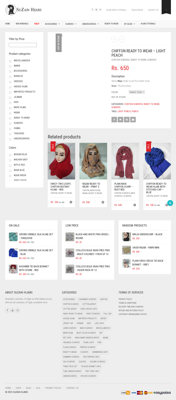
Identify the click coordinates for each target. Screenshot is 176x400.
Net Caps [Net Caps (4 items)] (67, 338)
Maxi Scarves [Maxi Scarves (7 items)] (86, 328)
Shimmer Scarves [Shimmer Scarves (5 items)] (71, 357)
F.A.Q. (38, 388)
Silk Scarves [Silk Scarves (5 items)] (69, 361)
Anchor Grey (21, 159)
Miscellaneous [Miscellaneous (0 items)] (103, 328)
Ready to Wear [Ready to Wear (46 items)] (70, 352)
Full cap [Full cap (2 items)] (107, 314)
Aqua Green (20, 175)
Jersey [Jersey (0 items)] (103, 318)
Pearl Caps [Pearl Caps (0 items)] (88, 342)
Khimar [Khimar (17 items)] (80, 323)
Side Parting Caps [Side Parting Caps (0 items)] (91, 357)
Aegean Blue (20, 154)
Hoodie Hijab (20, 86)
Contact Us (153, 10)
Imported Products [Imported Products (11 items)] (87, 318)
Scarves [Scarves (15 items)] (84, 352)
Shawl (17, 128)
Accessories (51, 24)
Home (7, 24)
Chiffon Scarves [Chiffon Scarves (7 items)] (71, 304)
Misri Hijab (95, 190)
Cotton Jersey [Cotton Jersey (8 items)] (70, 309)
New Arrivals (22, 24)
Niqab (84, 193)
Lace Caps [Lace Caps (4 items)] (99, 323)
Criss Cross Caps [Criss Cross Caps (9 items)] (88, 309)
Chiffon (54, 193)
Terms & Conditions (127, 303)
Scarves (70, 24)
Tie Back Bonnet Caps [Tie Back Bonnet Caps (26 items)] (91, 366)
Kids (16, 102)
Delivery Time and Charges (131, 307)
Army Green (20, 180)
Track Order (137, 10)
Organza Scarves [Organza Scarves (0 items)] (71, 342)
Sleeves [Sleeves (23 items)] (82, 361)
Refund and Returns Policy (131, 310)
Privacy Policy (125, 299)
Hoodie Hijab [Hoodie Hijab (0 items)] (69, 318)
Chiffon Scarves (120, 59)
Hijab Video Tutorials (116, 10)
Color (114, 92)
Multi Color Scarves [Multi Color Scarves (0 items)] (86, 333)
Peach (135, 111)
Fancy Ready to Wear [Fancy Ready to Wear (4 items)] (73, 314)
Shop (18, 388)
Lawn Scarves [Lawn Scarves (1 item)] (69, 328)
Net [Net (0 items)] (101, 333)
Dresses (18, 81)
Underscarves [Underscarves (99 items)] (70, 376)
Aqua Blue (19, 170)
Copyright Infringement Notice (133, 314)
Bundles (18, 76)
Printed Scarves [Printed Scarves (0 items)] (87, 347)
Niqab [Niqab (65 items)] (105, 338)
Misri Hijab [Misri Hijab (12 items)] (68, 333)
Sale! (36, 24)
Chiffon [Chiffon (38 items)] (103, 299)
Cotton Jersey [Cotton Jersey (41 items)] (89, 304)
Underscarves (89, 24)
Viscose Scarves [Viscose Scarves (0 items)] (88, 376)
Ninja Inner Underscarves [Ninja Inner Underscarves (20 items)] (87, 338)
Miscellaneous (22, 60)
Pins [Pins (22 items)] (99, 342)
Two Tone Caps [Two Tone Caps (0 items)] (92, 371)
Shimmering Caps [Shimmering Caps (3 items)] (100, 352)
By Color (128, 24)
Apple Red (19, 164)
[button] (71, 202)
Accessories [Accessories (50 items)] (69, 299)
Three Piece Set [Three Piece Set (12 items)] (70, 366)
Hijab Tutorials (148, 24)
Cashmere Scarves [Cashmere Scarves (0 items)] (87, 299)
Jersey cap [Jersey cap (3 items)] (68, 323)
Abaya (17, 65)
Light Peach (124, 111)
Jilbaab (18, 97)
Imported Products (24, 91)
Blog (28, 388)
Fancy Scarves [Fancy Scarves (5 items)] (93, 314)
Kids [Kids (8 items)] (89, 323)
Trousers (19, 133)
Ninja (119, 81)
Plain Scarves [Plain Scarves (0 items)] (69, 347)
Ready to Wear (111, 24)
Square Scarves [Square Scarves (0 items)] (97, 361)
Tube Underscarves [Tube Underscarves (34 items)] (72, 371)
